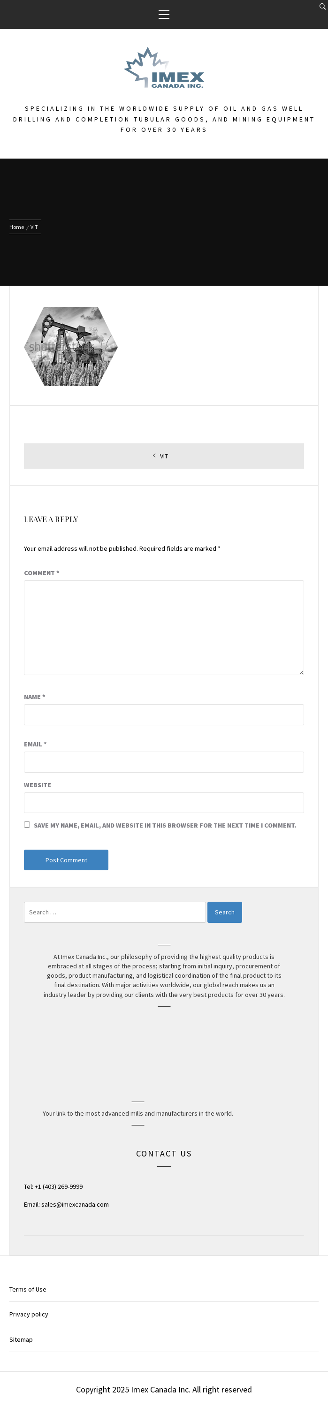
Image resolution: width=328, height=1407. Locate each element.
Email (35, 744)
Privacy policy (28, 1314)
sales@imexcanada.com (75, 1204)
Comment (42, 573)
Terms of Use (27, 1289)
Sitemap (21, 1339)
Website (37, 785)
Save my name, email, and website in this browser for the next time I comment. (165, 825)
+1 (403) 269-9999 (59, 1186)
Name (35, 696)
